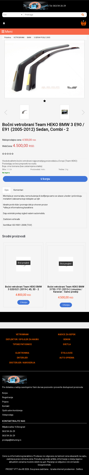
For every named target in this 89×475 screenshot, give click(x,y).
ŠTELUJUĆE (67, 353)
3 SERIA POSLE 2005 (42, 37)
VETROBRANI (19, 37)
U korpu (45, 178)
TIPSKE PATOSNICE (22, 344)
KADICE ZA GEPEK (66, 334)
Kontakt (5, 406)
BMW (29, 37)
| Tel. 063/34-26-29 (57, 6)
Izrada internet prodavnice (62, 469)
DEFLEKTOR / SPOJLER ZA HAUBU (22, 339)
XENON (66, 339)
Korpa (5, 393)
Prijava (5, 402)
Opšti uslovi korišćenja (12, 410)
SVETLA (67, 344)
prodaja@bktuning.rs (11, 440)
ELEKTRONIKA (22, 353)
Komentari (18, 190)
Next (82, 112)
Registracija (7, 397)
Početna (7, 37)
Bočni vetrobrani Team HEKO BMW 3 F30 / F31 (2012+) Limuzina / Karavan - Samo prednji (65, 289)
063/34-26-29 (8, 431)
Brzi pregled (23, 263)
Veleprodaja (7, 415)
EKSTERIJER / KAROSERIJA (22, 362)
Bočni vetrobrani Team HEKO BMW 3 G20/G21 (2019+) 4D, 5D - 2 (23, 288)
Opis (7, 190)
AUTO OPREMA (66, 358)
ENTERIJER (22, 358)
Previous (6, 112)
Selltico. (79, 469)
